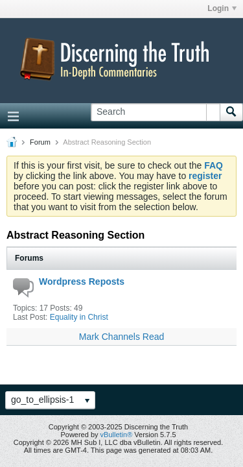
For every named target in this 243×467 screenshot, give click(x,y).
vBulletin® (116, 434)
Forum (40, 142)
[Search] (155, 112)
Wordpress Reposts (81, 281)
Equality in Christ (79, 317)
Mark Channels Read (122, 336)
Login (222, 8)
